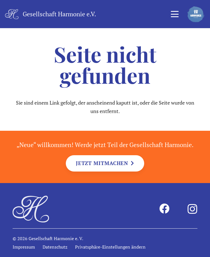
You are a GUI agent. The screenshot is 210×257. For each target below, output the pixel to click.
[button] (175, 14)
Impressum (24, 247)
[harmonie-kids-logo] (196, 14)
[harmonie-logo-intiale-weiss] (11, 14)
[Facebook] (164, 209)
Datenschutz (55, 247)
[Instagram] (192, 209)
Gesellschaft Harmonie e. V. (56, 238)
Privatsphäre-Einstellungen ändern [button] (110, 247)
